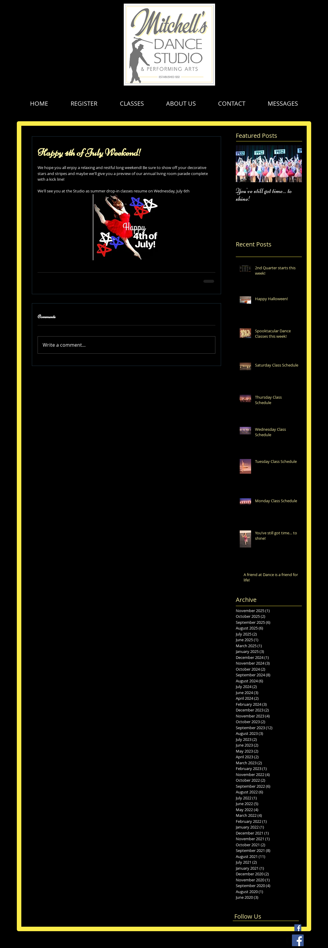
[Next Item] (292, 163)
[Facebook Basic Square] (297, 927)
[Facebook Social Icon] (298, 940)
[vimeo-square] (306, 940)
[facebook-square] (289, 940)
